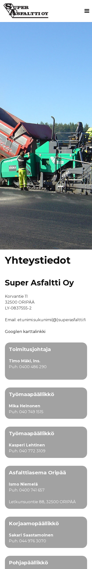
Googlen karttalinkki (25, 331)
